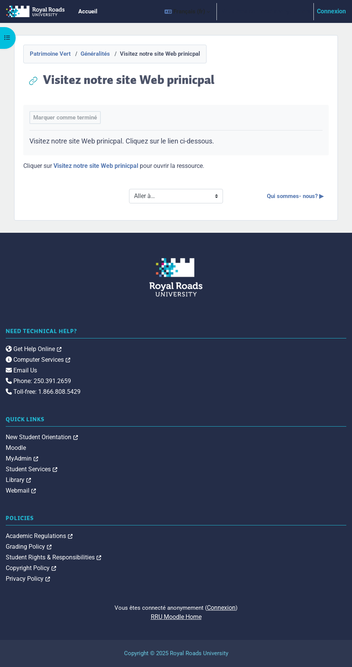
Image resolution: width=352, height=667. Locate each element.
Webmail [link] (21, 490)
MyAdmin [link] (22, 458)
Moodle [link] (16, 447)
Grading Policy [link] (29, 546)
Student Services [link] (31, 469)
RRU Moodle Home (176, 616)
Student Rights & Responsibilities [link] (53, 557)
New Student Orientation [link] (42, 437)
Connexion (331, 11)
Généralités (95, 53)
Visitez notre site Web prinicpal (95, 165)
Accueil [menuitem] (87, 11)
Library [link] (18, 479)
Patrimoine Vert (50, 53)
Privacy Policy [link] (28, 578)
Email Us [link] (21, 370)
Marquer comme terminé (65, 117)
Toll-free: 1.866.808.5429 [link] (43, 391)
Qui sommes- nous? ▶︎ (295, 196)
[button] (187, 11)
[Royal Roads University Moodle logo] (176, 277)
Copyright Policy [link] (31, 568)
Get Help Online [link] (33, 349)
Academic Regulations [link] (39, 536)
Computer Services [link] (38, 359)
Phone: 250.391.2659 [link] (38, 381)
